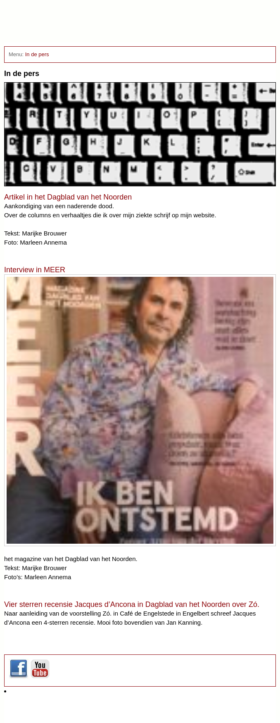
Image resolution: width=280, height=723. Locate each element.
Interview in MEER (34, 270)
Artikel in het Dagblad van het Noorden (68, 197)
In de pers (37, 54)
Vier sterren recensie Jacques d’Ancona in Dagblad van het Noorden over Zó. (131, 604)
